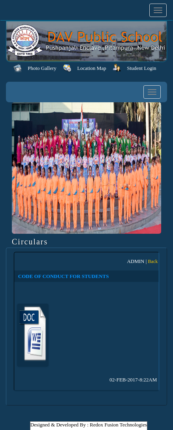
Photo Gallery (42, 68)
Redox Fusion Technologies (118, 425)
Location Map (91, 68)
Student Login (141, 68)
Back (153, 261)
